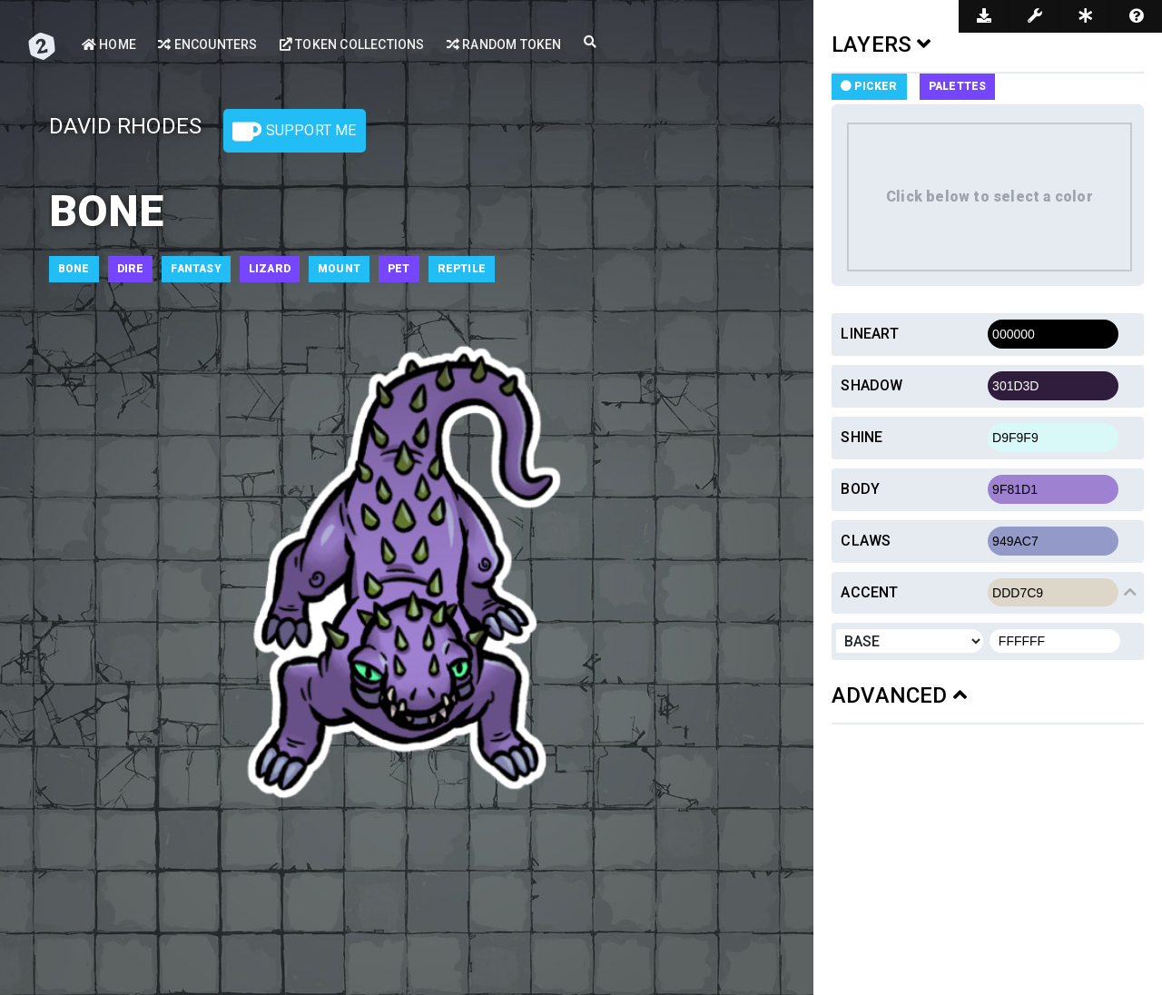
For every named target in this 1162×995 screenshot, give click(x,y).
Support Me (294, 131)
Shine (861, 437)
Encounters (207, 44)
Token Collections (352, 44)
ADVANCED (899, 695)
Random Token (504, 44)
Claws (866, 540)
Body (860, 489)
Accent (869, 592)
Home (109, 44)
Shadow (871, 385)
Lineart (869, 333)
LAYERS (881, 44)
